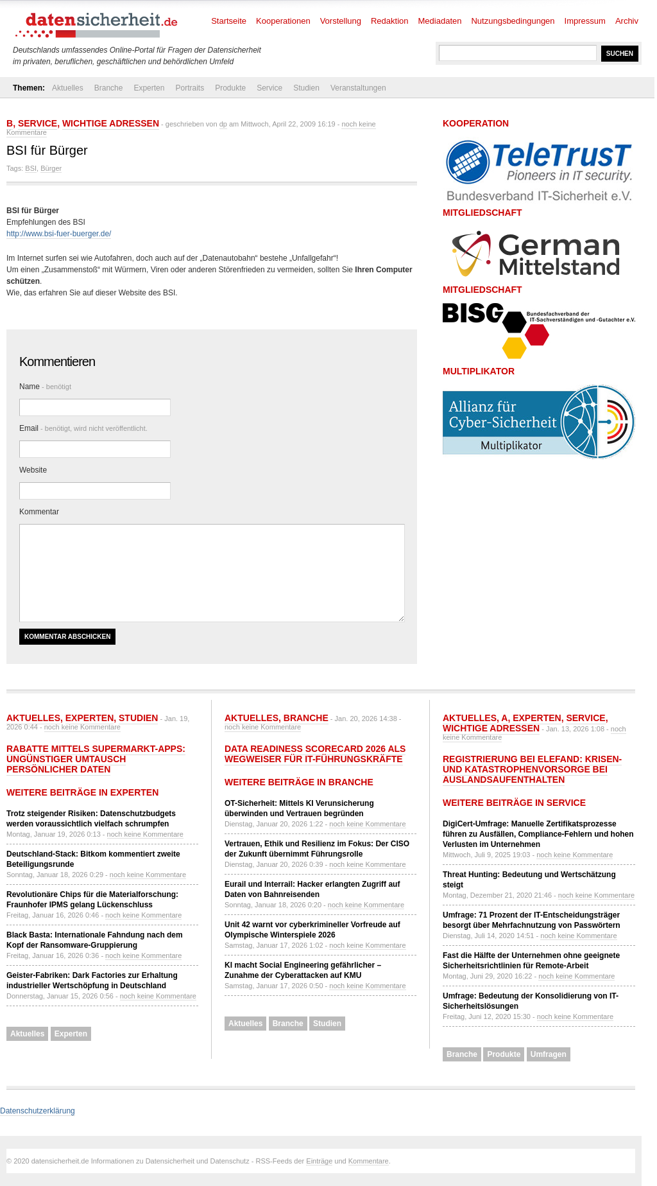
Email (83, 428)
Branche (108, 87)
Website (33, 470)
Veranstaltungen (358, 87)
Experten (148, 87)
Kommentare (368, 1161)
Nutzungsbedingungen (512, 21)
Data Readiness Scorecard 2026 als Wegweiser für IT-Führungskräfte (315, 754)
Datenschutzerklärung (37, 1110)
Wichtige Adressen (110, 123)
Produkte (230, 87)
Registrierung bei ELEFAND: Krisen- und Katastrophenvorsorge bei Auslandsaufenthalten (532, 769)
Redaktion (390, 21)
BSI (31, 168)
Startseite (228, 21)
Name (45, 386)
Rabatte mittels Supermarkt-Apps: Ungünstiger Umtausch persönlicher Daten (95, 759)
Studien (306, 87)
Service (269, 87)
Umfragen (549, 1054)
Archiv (626, 21)
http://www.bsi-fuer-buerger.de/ (58, 233)
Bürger (51, 168)
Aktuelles (67, 87)
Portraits (189, 87)
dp (223, 124)
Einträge (319, 1161)
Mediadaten (440, 21)
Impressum (585, 21)
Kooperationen (283, 21)
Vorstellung (340, 21)
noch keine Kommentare (82, 727)
